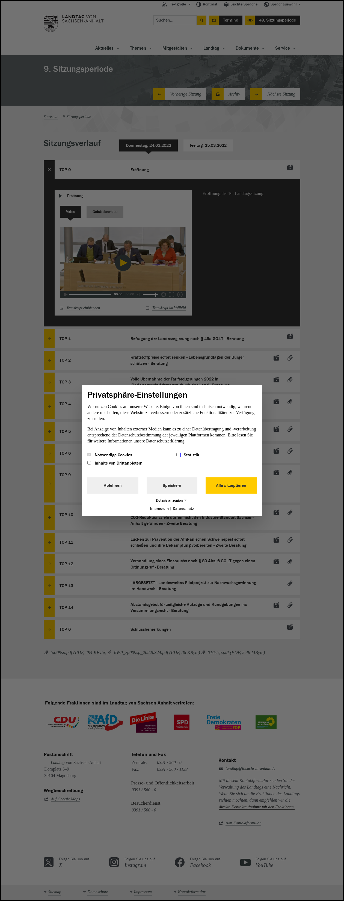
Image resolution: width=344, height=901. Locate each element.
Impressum (159, 508)
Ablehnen (113, 485)
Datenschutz (183, 508)
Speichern (172, 485)
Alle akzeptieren (231, 485)
